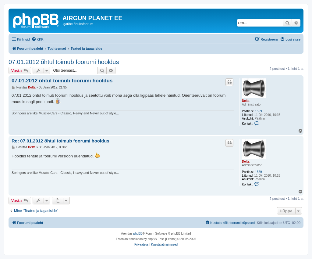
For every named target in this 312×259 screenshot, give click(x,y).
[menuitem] (37, 39)
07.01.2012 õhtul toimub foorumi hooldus (64, 62)
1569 (258, 111)
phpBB (137, 233)
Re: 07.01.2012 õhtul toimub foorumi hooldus (60, 140)
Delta (245, 101)
